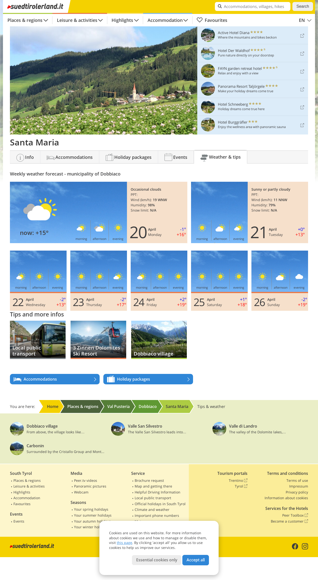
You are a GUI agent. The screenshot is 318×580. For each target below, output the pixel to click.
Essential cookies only (156, 560)
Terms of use (297, 480)
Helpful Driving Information (157, 492)
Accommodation (165, 20)
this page (124, 542)
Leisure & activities (77, 20)
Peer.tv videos (85, 480)
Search (302, 6)
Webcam (81, 492)
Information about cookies (286, 497)
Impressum (298, 486)
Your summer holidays (93, 515)
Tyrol (241, 486)
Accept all (196, 560)
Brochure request (149, 480)
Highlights (122, 20)
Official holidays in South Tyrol (160, 503)
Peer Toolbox (295, 515)
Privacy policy (297, 492)
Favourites (212, 20)
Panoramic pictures (90, 486)
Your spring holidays (91, 509)
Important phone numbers (157, 515)
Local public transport (153, 497)
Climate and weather (152, 509)
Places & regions (24, 20)
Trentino (238, 480)
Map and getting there (153, 486)
